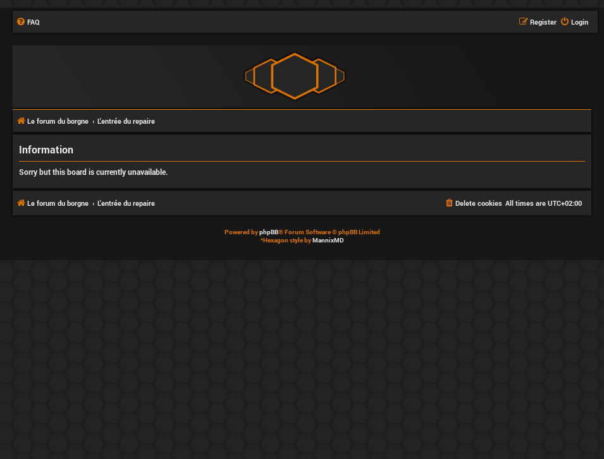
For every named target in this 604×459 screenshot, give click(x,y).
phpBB (268, 232)
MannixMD (328, 240)
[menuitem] (28, 22)
